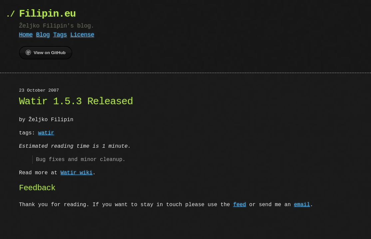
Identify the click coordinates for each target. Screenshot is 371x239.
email (302, 204)
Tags (60, 35)
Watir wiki (77, 173)
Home (26, 35)
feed (239, 204)
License (82, 35)
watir (46, 133)
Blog (43, 35)
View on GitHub (46, 52)
